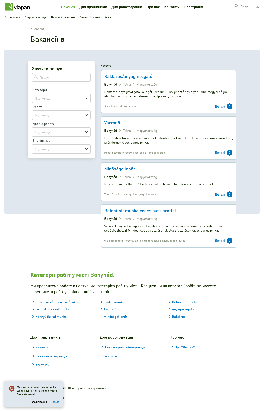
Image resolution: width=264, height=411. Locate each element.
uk (257, 6)
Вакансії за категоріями (95, 17)
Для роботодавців (126, 6)
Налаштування (38, 401)
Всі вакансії (12, 17)
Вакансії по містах (63, 17)
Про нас (153, 6)
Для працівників (93, 6)
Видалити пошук (35, 17)
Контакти (172, 6)
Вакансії (68, 6)
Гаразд (55, 401)
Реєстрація (193, 6)
